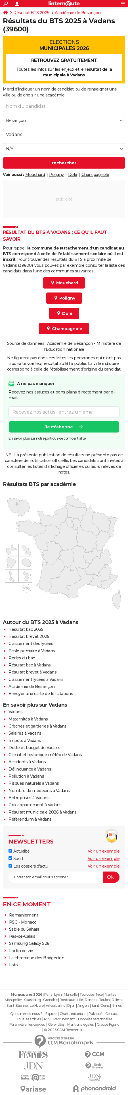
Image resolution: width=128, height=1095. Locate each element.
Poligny (56, 174)
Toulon (104, 1000)
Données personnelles (95, 1019)
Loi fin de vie (21, 950)
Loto (13, 964)
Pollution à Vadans (26, 776)
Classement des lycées (31, 643)
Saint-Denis (100, 1005)
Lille (80, 1000)
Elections (64, 45)
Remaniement (23, 915)
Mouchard (35, 174)
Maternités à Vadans (28, 719)
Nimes (117, 1005)
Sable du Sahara (24, 929)
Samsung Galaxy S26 (29, 943)
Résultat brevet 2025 (29, 636)
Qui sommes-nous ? (26, 1014)
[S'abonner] (64, 877)
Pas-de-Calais (22, 936)
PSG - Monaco (23, 922)
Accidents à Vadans (27, 761)
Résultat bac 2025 (26, 629)
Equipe (50, 1014)
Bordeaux (67, 1000)
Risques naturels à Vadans (34, 783)
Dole (72, 174)
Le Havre (36, 1005)
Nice (99, 994)
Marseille (70, 994)
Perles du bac (22, 658)
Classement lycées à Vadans (36, 679)
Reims (117, 1000)
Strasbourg (32, 1000)
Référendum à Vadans (30, 819)
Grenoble (50, 1000)
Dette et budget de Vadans (34, 747)
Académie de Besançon (78, 12)
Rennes (91, 1000)
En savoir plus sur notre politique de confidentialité (47, 438)
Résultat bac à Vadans (30, 665)
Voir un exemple (104, 851)
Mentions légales (80, 1025)
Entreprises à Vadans (29, 797)
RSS (47, 1019)
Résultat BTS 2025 (31, 12)
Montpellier (13, 1000)
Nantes (110, 994)
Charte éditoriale (72, 1014)
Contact (111, 1014)
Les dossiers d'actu (28, 866)
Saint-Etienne (17, 1005)
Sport (16, 858)
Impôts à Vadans (25, 740)
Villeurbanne (55, 1005)
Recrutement (64, 1019)
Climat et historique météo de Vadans (45, 754)
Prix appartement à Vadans (35, 804)
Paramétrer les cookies (27, 1025)
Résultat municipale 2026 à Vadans (43, 812)
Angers (83, 1005)
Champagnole (95, 174)
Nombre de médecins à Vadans (39, 790)
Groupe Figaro (108, 1025)
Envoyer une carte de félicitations (41, 693)
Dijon (71, 1005)
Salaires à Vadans (25, 733)
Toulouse (86, 994)
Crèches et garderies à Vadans (38, 726)
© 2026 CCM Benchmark (64, 1030)
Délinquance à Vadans (30, 769)
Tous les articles (28, 1019)
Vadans (15, 711)
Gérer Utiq (56, 1025)
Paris (48, 994)
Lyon (58, 994)
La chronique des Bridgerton (36, 957)
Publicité (95, 1014)
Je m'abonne (59, 426)
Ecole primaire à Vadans (32, 650)
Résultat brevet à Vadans (32, 672)
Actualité (19, 851)
